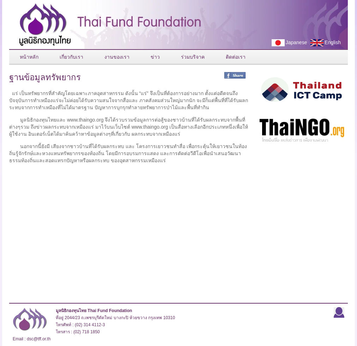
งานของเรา (116, 57)
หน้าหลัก (29, 57)
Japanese (287, 42)
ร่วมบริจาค (193, 57)
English (324, 42)
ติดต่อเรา (236, 57)
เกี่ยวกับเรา (71, 57)
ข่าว (155, 57)
